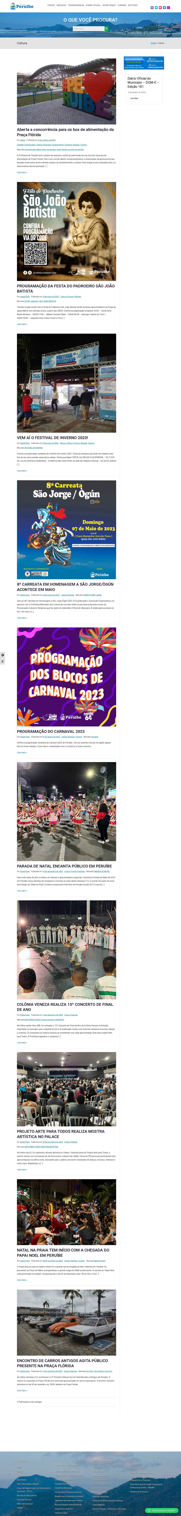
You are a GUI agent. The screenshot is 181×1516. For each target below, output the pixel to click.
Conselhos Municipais (63, 1488)
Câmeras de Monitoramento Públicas (108, 1501)
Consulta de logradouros (102, 1488)
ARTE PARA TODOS (32, 1020)
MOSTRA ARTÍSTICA (49, 1147)
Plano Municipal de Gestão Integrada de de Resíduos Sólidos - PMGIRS (146, 1486)
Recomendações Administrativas (68, 1505)
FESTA (27, 301)
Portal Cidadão (98, 1467)
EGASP (20, 1508)
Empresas (47, 145)
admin (22, 140)
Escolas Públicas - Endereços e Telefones (109, 1509)
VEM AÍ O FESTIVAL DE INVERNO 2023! (52, 437)
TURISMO (121, 5)
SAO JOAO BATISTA (47, 301)
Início (19, 1467)
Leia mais (22, 172)
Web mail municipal (25, 1504)
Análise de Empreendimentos (67, 1471)
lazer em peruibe (49, 150)
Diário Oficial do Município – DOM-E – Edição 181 (143, 82)
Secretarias (21, 1480)
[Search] (89, 28)
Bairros (63, 443)
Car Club (89, 1371)
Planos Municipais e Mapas (28, 1484)
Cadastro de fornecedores (141, 1473)
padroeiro (34, 301)
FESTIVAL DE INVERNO (34, 448)
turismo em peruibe (76, 150)
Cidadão (20, 145)
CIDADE (51, 5)
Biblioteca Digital (99, 1484)
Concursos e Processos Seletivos (68, 1492)
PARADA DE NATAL (102, 871)
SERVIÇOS (61, 5)
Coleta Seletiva (99, 1505)
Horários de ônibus (100, 1492)
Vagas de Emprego (100, 1480)
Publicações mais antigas (30, 1402)
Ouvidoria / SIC (98, 1472)
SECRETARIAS (109, 5)
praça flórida (62, 150)
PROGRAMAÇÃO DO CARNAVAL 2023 (51, 731)
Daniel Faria (25, 297)
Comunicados (30, 145)
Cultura (39, 145)
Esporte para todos (100, 1476)
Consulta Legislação (63, 1480)
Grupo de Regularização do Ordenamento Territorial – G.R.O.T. (34, 1489)
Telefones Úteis (61, 1513)
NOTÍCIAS (132, 5)
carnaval (94, 737)
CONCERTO (59, 1020)
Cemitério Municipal (101, 1497)
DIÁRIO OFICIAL (93, 5)
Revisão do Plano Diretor (27, 1496)
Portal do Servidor (24, 1500)
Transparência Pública (64, 1484)
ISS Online (134, 1465)
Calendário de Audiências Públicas (69, 1501)
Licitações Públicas (138, 1469)
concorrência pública (33, 150)
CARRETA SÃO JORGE (92, 595)
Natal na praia (99, 1261)
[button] (161, 1510)
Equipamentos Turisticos (62, 145)
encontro (108, 1371)
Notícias (76, 145)
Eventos (70, 297)
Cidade (20, 1472)
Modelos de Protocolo (139, 1492)
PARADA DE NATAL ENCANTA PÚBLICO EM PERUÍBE (64, 866)
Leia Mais (134, 98)
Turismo (83, 145)
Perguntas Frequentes (64, 1509)
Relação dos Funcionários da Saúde (69, 1496)
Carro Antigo (99, 1371)
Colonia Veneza (47, 1020)
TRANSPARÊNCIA (76, 5)
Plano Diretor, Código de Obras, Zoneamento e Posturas (142, 1478)
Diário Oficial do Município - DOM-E (69, 1476)
